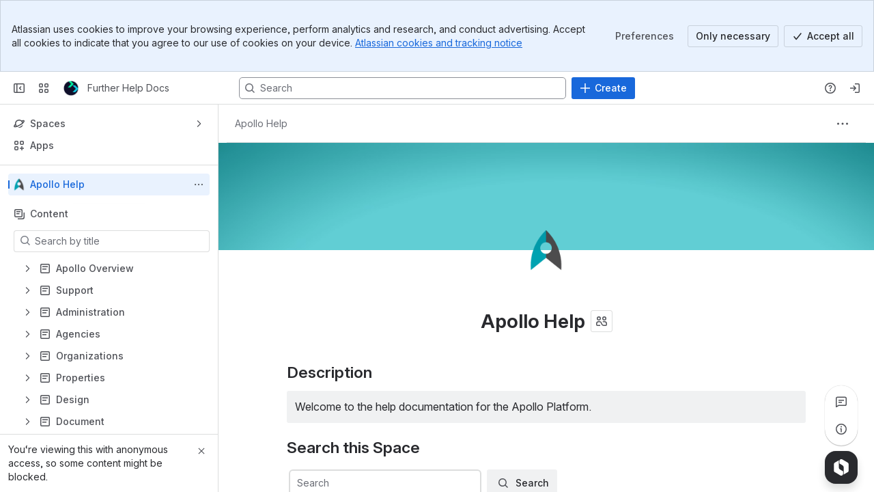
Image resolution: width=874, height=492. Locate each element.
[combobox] (298, 483)
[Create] (603, 88)
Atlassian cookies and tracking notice (438, 43)
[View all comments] (841, 402)
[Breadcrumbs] (261, 124)
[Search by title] (120, 241)
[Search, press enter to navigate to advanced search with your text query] (402, 88)
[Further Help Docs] (71, 88)
